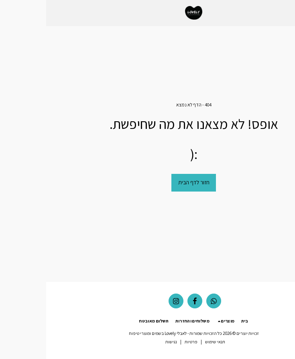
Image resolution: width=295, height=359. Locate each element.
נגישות (125, 342)
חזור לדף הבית (147, 182)
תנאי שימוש (169, 342)
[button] (286, 13)
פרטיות (144, 342)
